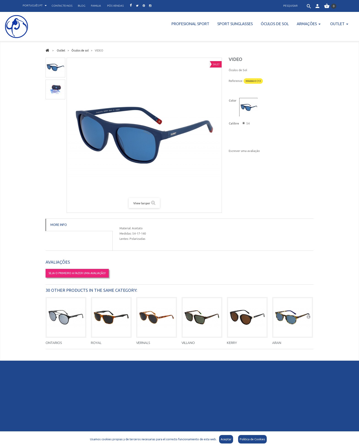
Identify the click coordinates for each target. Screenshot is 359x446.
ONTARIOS (54, 343)
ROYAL (96, 343)
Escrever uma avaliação (244, 150)
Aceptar (226, 439)
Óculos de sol (275, 24)
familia (96, 5)
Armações (307, 24)
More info (58, 225)
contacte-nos (62, 5)
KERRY (232, 343)
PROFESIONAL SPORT (190, 24)
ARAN (276, 343)
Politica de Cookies (252, 439)
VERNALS (143, 343)
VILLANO (188, 343)
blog (81, 5)
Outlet (337, 24)
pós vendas (115, 5)
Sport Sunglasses (235, 24)
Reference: (236, 80)
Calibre (234, 123)
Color (233, 100)
